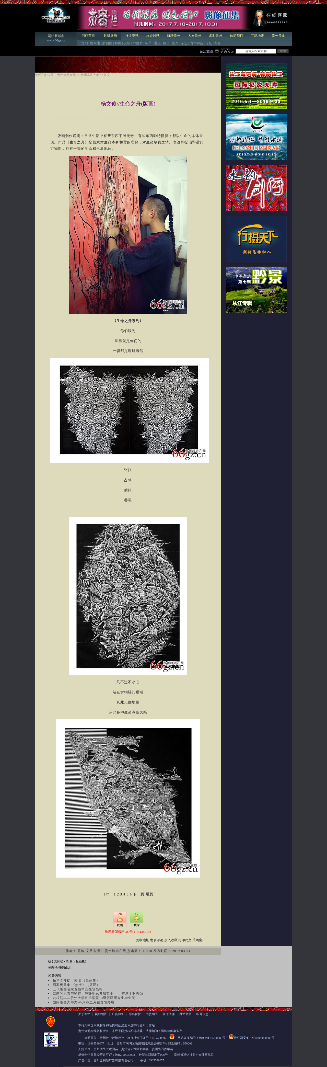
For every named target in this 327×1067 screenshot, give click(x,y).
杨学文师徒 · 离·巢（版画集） (68, 961)
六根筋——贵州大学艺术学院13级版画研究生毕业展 (94, 998)
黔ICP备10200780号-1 (213, 1038)
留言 (217, 43)
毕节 (148, 43)
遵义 (157, 43)
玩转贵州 (173, 36)
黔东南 (95, 43)
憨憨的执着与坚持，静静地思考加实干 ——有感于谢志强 (98, 993)
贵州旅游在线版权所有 (93, 1031)
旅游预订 (236, 36)
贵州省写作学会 (162, 1049)
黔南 (118, 43)
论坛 (208, 43)
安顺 (127, 43)
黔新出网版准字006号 (153, 1055)
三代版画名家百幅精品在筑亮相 (78, 989)
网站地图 (101, 1014)
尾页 (149, 894)
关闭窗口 (199, 940)
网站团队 (185, 1014)
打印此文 (185, 940)
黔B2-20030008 (125, 1055)
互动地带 (257, 36)
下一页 (138, 894)
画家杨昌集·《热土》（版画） (76, 985)
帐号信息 (202, 1014)
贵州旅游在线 (66, 75)
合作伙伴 (168, 1014)
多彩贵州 (215, 36)
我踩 (137, 925)
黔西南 (107, 43)
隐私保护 (135, 1014)
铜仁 (166, 43)
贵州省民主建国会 (106, 1049)
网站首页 (88, 35)
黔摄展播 (110, 35)
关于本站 (84, 1014)
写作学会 (196, 43)
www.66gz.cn (56, 40)
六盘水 (138, 43)
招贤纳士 (152, 1014)
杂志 (184, 43)
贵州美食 (278, 36)
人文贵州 (194, 36)
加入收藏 (171, 940)
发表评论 (156, 940)
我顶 (120, 925)
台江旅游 (206, 51)
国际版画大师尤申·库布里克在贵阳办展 (83, 1002)
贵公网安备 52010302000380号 (254, 1038)
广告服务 (118, 1014)
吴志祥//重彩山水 (59, 967)
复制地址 (142, 940)
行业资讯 (131, 36)
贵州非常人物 (90, 75)
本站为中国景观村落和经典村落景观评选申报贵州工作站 (116, 1025)
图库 (175, 43)
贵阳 (84, 43)
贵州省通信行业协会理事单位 (194, 1055)
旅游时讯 (152, 36)
